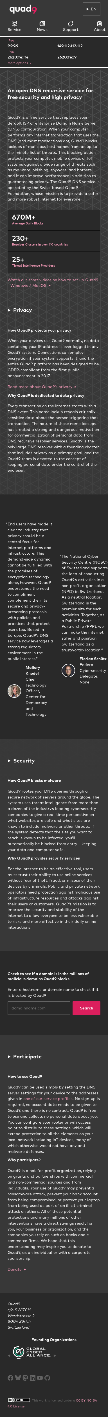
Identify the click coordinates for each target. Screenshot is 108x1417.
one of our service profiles (48, 1098)
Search (86, 1008)
